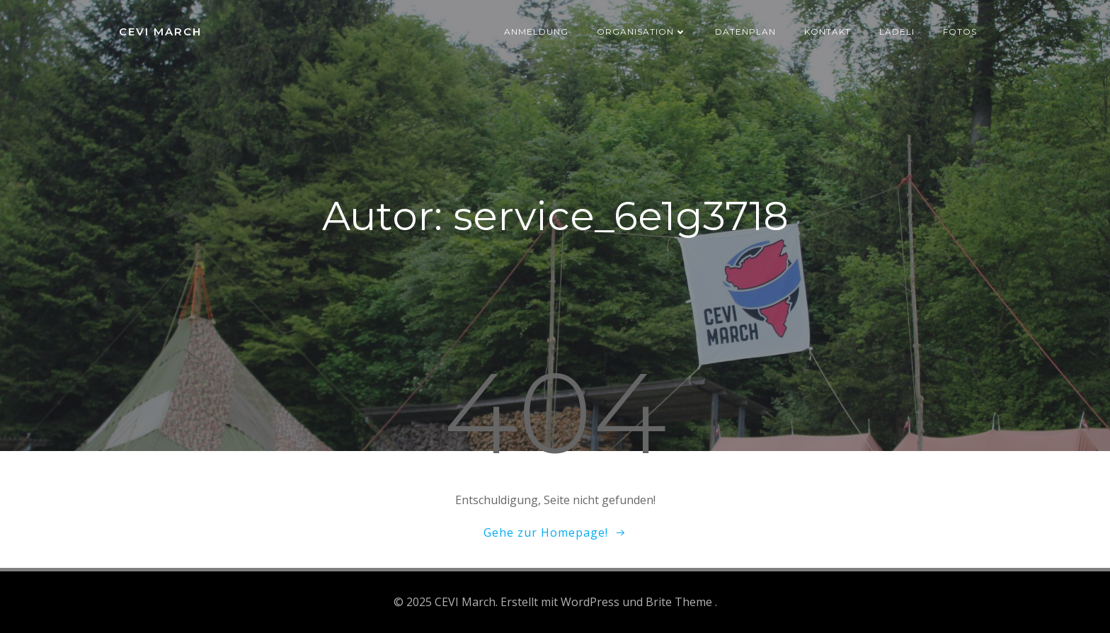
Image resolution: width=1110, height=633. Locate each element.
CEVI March (160, 31)
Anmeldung (536, 31)
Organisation (642, 31)
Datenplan (745, 31)
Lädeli (897, 31)
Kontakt (827, 31)
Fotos (960, 31)
